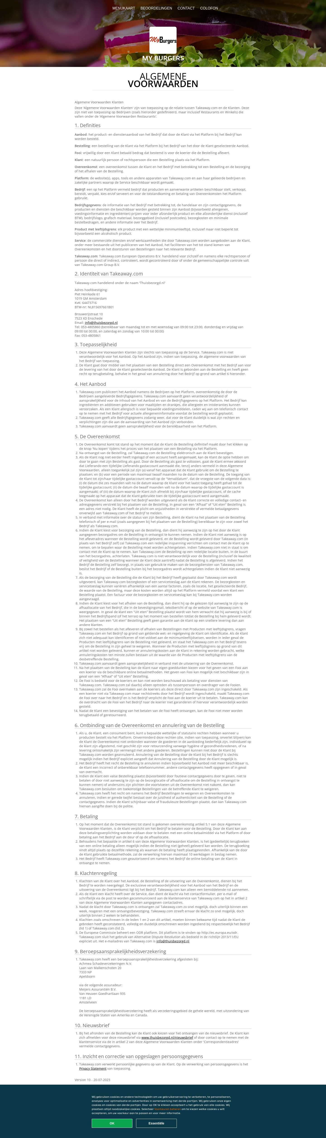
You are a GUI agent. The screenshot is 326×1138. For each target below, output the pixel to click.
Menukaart (124, 8)
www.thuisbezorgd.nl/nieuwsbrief (167, 1037)
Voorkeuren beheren (167, 1109)
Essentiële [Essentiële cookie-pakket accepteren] (156, 1123)
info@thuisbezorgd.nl (101, 322)
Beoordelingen (156, 8)
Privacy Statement (92, 1068)
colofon (209, 8)
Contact (186, 8)
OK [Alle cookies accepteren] (112, 1123)
